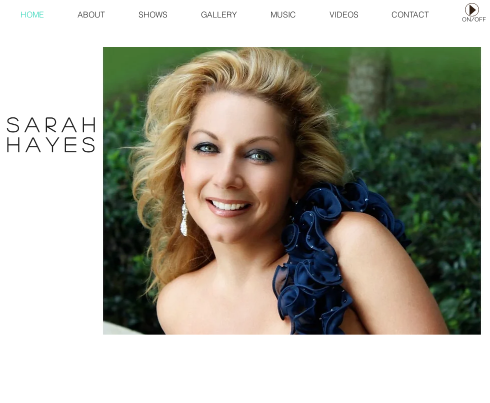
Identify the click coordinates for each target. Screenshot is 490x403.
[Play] (472, 9)
